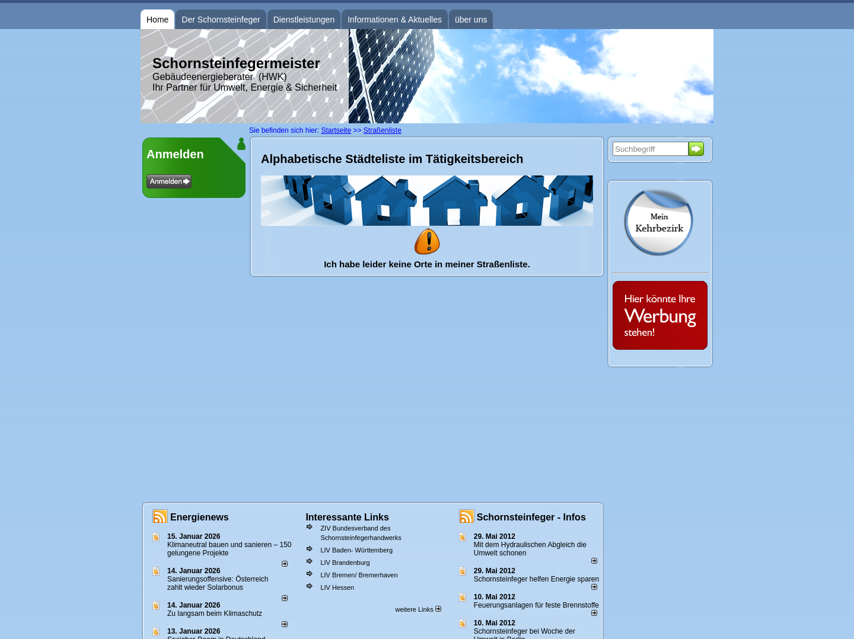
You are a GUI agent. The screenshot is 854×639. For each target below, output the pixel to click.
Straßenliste (382, 130)
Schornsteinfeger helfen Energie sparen (536, 579)
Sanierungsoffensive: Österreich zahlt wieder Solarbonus (218, 583)
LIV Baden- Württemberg (356, 550)
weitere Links (418, 609)
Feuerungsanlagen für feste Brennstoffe (536, 605)
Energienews (199, 517)
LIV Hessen (337, 587)
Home (157, 19)
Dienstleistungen (304, 19)
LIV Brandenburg (344, 562)
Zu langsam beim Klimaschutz (214, 613)
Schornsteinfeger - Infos (531, 517)
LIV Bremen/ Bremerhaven (358, 575)
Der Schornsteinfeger (220, 19)
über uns (471, 19)
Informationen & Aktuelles (395, 19)
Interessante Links (347, 517)
